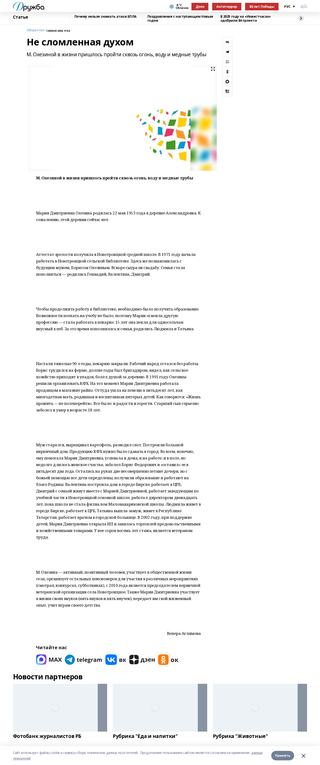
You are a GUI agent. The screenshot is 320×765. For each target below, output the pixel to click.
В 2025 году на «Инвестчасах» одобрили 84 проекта (245, 18)
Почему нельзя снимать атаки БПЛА (105, 17)
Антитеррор (226, 6)
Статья (20, 17)
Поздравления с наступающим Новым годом (180, 18)
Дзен (200, 6)
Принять (282, 755)
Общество (36, 30)
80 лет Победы (261, 6)
